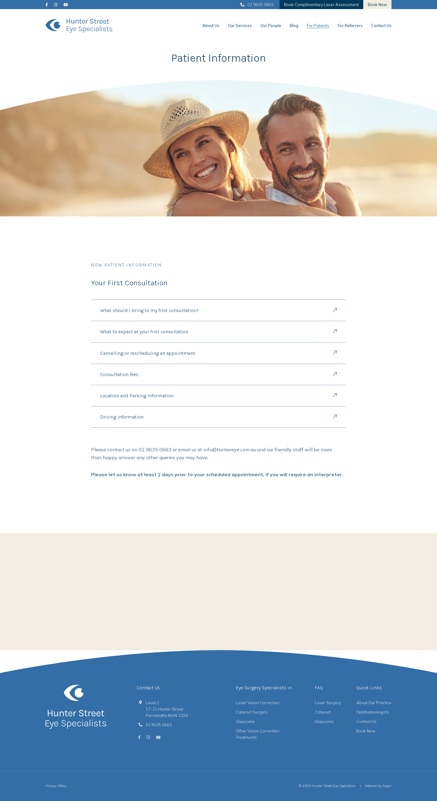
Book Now (377, 4)
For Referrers (350, 25)
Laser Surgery (328, 702)
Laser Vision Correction (257, 702)
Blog (294, 25)
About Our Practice (373, 702)
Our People (270, 25)
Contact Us (381, 25)
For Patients (318, 25)
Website (371, 786)
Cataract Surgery (252, 712)
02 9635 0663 (256, 5)
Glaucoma (245, 721)
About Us (210, 25)
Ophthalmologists (372, 712)
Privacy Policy (56, 786)
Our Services (240, 25)
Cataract (323, 712)
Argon (386, 786)
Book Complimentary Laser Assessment (321, 4)
